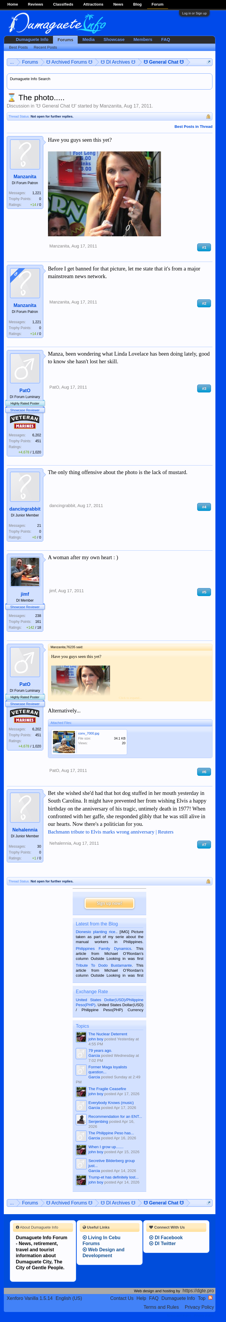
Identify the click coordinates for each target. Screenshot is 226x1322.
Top (201, 1298)
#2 (204, 303)
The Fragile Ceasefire (107, 1089)
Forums (65, 39)
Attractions (93, 4)
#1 (204, 247)
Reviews (35, 4)
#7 (204, 844)
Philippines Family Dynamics (103, 948)
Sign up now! (109, 903)
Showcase (114, 39)
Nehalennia (24, 829)
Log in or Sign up (194, 13)
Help (141, 1298)
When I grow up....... (105, 1147)
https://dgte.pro (198, 1290)
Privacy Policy (199, 1307)
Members (142, 39)
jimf (25, 594)
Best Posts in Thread (193, 126)
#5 (204, 592)
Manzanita (111, 105)
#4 (204, 507)
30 (39, 846)
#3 (204, 388)
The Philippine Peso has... (111, 1133)
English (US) (69, 1298)
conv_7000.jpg (88, 733)
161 (38, 622)
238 (38, 616)
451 (38, 441)
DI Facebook (166, 1237)
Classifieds (63, 4)
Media (88, 39)
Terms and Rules (161, 1307)
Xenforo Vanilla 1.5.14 (30, 1298)
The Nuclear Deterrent (107, 1034)
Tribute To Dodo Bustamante (104, 965)
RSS (210, 1297)
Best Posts (18, 47)
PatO (24, 390)
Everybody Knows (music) (111, 1102)
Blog (137, 4)
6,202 (36, 435)
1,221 (36, 193)
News (118, 4)
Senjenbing (98, 1121)
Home (12, 4)
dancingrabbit (25, 508)
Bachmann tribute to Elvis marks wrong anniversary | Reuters (111, 832)
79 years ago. (100, 1050)
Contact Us (122, 1298)
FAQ (165, 39)
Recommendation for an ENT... (115, 1116)
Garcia (94, 1055)
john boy (95, 1039)
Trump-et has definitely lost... (113, 1177)
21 (39, 526)
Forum (157, 4)
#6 (204, 772)
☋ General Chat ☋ (55, 105)
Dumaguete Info (32, 39)
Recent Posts (45, 47)
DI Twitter (162, 1243)
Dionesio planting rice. (96, 932)
